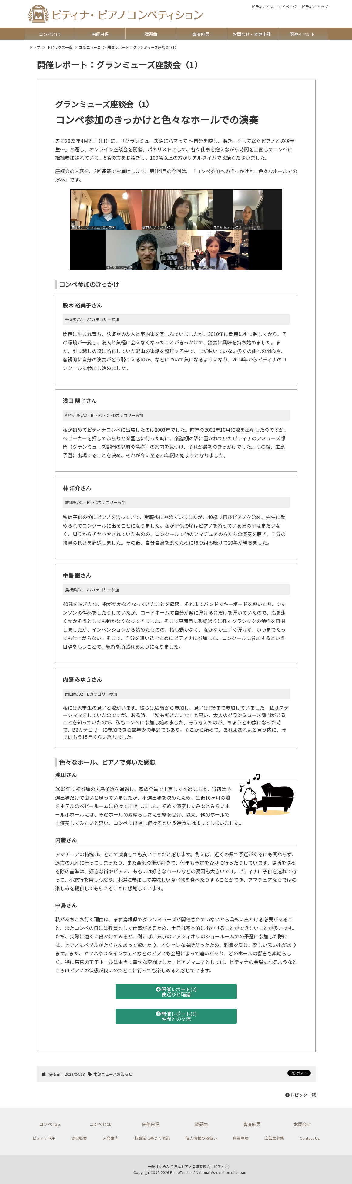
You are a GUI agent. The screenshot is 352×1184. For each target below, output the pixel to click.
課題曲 (150, 34)
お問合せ (302, 1124)
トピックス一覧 (59, 47)
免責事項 (241, 1138)
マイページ (287, 6)
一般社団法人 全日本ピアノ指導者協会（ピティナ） (190, 1166)
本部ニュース (90, 47)
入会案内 (111, 1138)
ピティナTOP (43, 1138)
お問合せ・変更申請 (252, 34)
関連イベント (302, 34)
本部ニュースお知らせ (112, 1074)
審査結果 (201, 34)
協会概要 (79, 1138)
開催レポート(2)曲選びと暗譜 (176, 991)
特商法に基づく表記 (152, 1138)
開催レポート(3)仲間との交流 (176, 1016)
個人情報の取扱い (201, 1138)
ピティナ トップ (315, 6)
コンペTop (49, 1124)
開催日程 (100, 34)
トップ (34, 47)
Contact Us (310, 1138)
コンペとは (49, 34)
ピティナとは (262, 6)
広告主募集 (274, 1138)
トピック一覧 (300, 1095)
